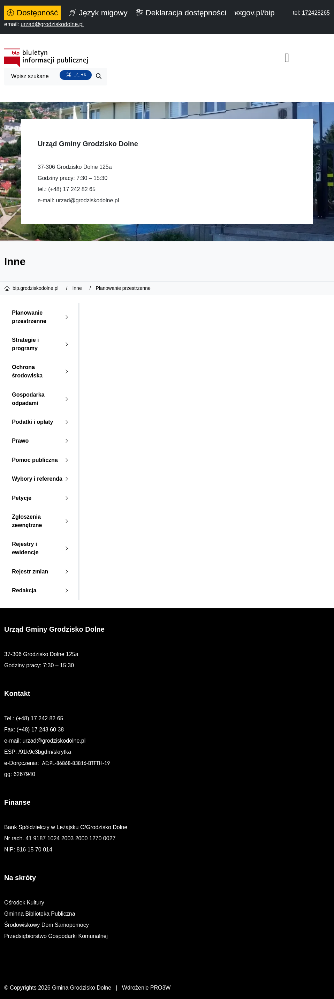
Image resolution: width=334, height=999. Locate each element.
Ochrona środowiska (41, 371)
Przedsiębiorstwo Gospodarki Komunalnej (56, 936)
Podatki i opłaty (41, 422)
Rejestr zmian (41, 571)
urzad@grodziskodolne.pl (87, 200)
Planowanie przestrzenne (41, 317)
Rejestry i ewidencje (41, 548)
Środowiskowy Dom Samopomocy (46, 925)
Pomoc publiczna (41, 460)
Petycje (41, 498)
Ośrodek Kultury (24, 903)
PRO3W (160, 988)
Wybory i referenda (41, 479)
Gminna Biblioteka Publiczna (39, 914)
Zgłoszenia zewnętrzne (41, 521)
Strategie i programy (41, 344)
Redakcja (41, 590)
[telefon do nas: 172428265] (316, 13)
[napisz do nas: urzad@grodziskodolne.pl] (52, 24)
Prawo (41, 441)
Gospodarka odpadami (41, 399)
